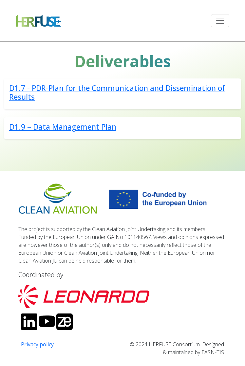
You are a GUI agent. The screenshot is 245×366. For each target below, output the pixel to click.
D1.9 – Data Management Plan (62, 127)
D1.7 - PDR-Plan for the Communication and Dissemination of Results (117, 92)
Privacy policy (37, 344)
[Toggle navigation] (220, 20)
